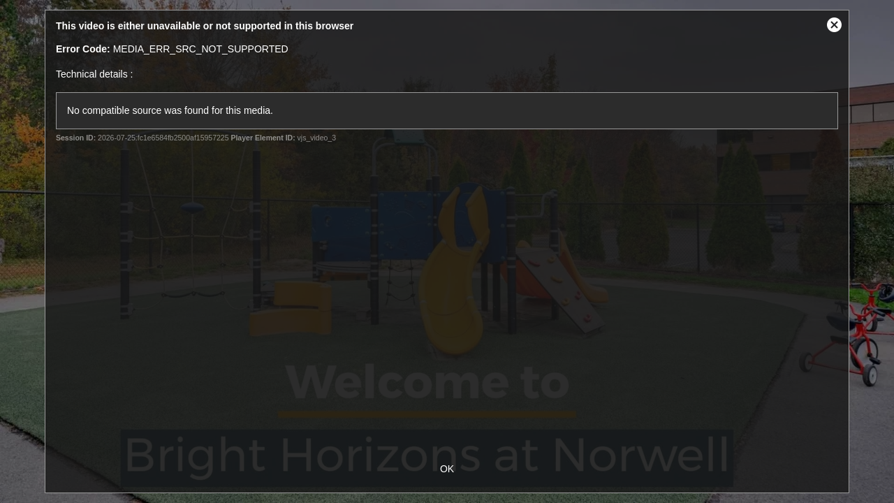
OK (447, 468)
